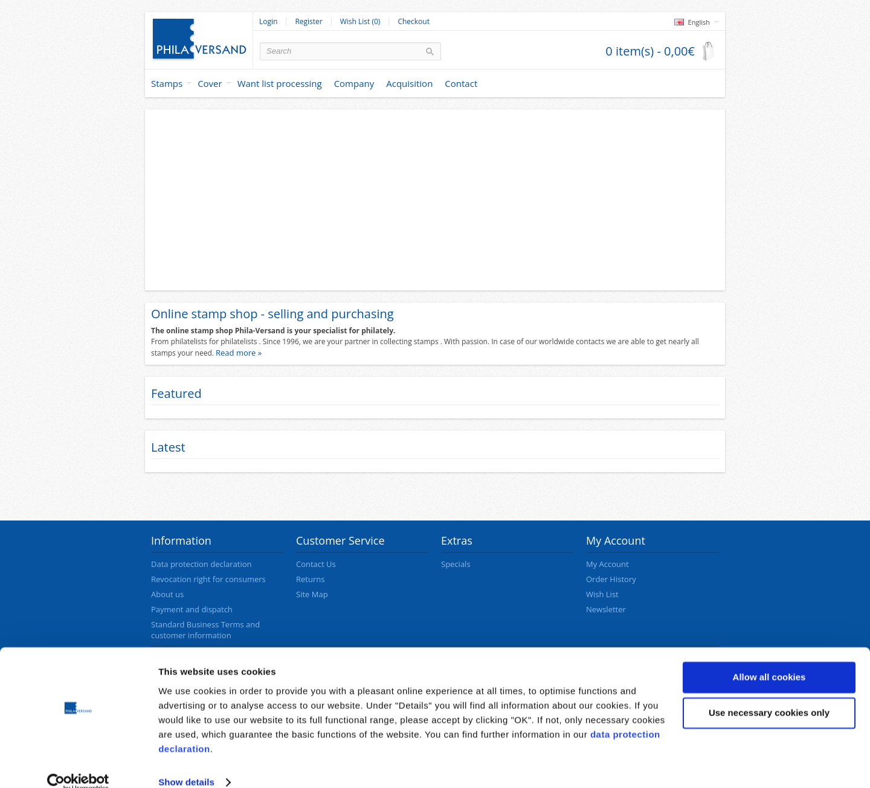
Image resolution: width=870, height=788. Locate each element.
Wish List (602, 594)
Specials (456, 564)
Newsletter (606, 609)
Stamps (166, 83)
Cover (210, 83)
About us (167, 594)
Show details (186, 764)
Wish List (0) (360, 21)
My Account (607, 564)
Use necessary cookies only (769, 695)
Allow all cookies (769, 659)
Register (308, 21)
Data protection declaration (201, 564)
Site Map (312, 594)
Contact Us (316, 564)
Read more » (239, 352)
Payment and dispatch (192, 609)
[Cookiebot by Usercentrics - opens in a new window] (78, 764)
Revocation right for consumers (208, 579)
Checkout (414, 21)
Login (268, 21)
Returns (310, 579)
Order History (611, 579)
